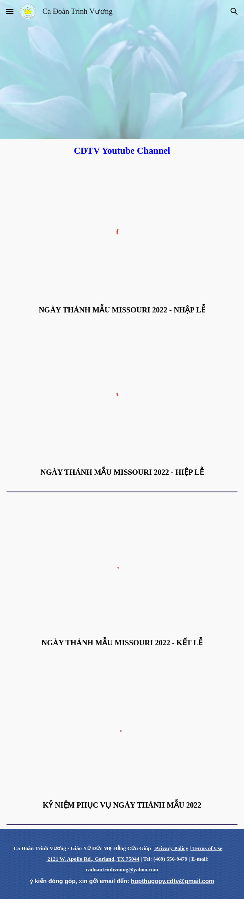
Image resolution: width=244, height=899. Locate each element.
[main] (122, 150)
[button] (10, 11)
